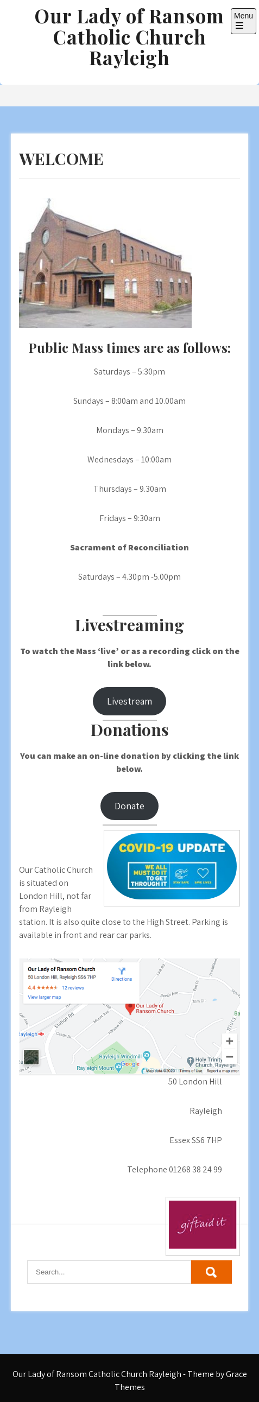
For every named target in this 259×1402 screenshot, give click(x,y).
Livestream (129, 701)
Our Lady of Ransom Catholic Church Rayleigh (129, 36)
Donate (129, 806)
